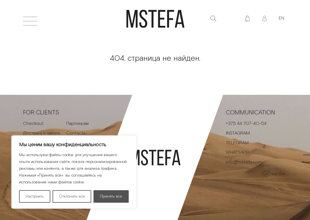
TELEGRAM (237, 143)
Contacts (76, 133)
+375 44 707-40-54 (246, 124)
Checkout (33, 124)
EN (281, 18)
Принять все (111, 196)
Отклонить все (72, 196)
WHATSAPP (237, 153)
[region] (73, 172)
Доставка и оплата (41, 133)
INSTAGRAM (238, 133)
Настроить (35, 196)
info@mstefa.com (244, 162)
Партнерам (77, 124)
